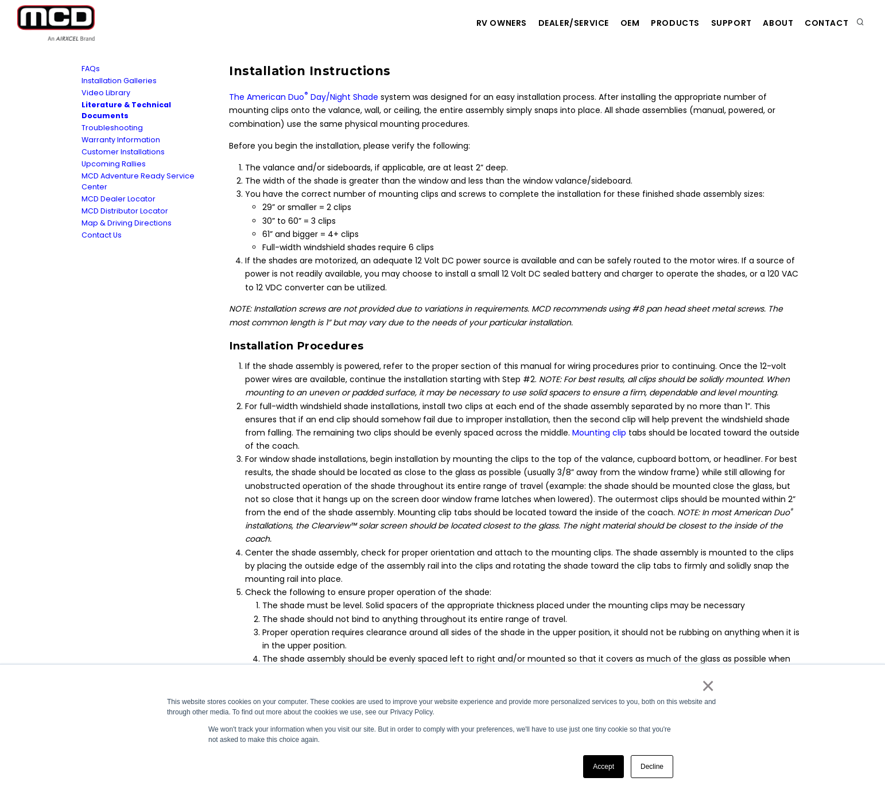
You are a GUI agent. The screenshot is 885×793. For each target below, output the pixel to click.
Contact (824, 23)
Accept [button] (603, 767)
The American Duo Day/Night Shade (303, 97)
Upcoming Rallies (113, 164)
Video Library (105, 93)
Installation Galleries (119, 80)
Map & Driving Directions (126, 223)
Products (655, 23)
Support (717, 23)
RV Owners (463, 23)
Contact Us (101, 235)
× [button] (707, 686)
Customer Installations (123, 152)
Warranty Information (120, 140)
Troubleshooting (112, 128)
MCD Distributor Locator (124, 211)
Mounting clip (599, 432)
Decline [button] (652, 767)
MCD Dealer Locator (118, 199)
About (770, 23)
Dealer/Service (541, 23)
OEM (604, 23)
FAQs (90, 68)
